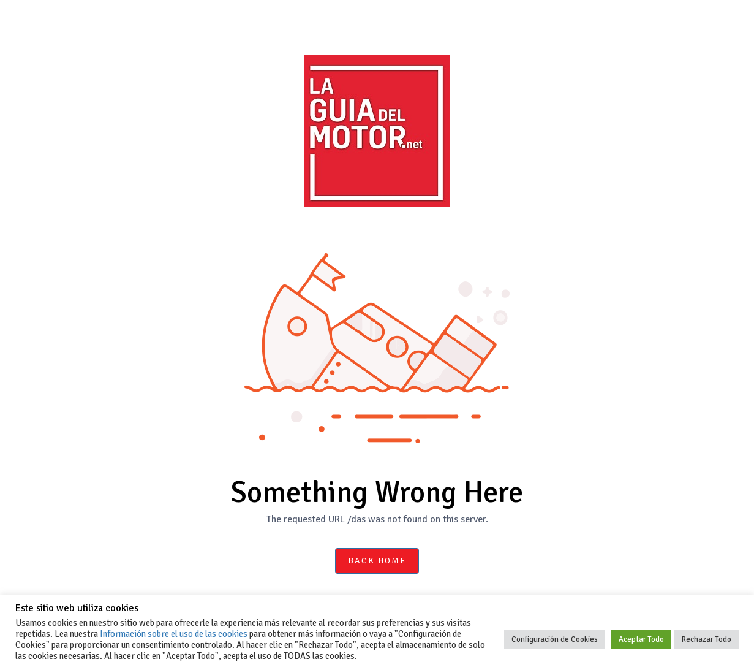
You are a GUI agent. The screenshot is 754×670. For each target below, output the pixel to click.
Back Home (377, 560)
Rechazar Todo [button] (706, 639)
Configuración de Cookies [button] (554, 639)
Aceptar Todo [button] (641, 639)
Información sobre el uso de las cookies (173, 633)
